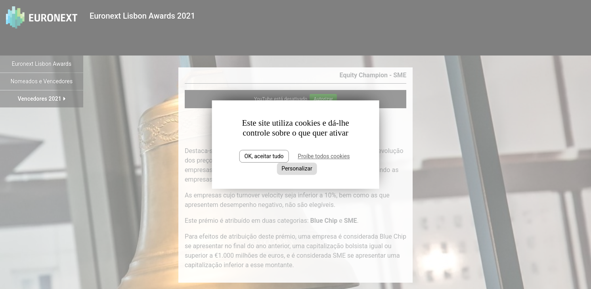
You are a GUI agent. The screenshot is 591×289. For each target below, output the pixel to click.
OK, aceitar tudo (264, 156)
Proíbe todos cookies (324, 156)
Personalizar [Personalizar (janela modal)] (296, 169)
